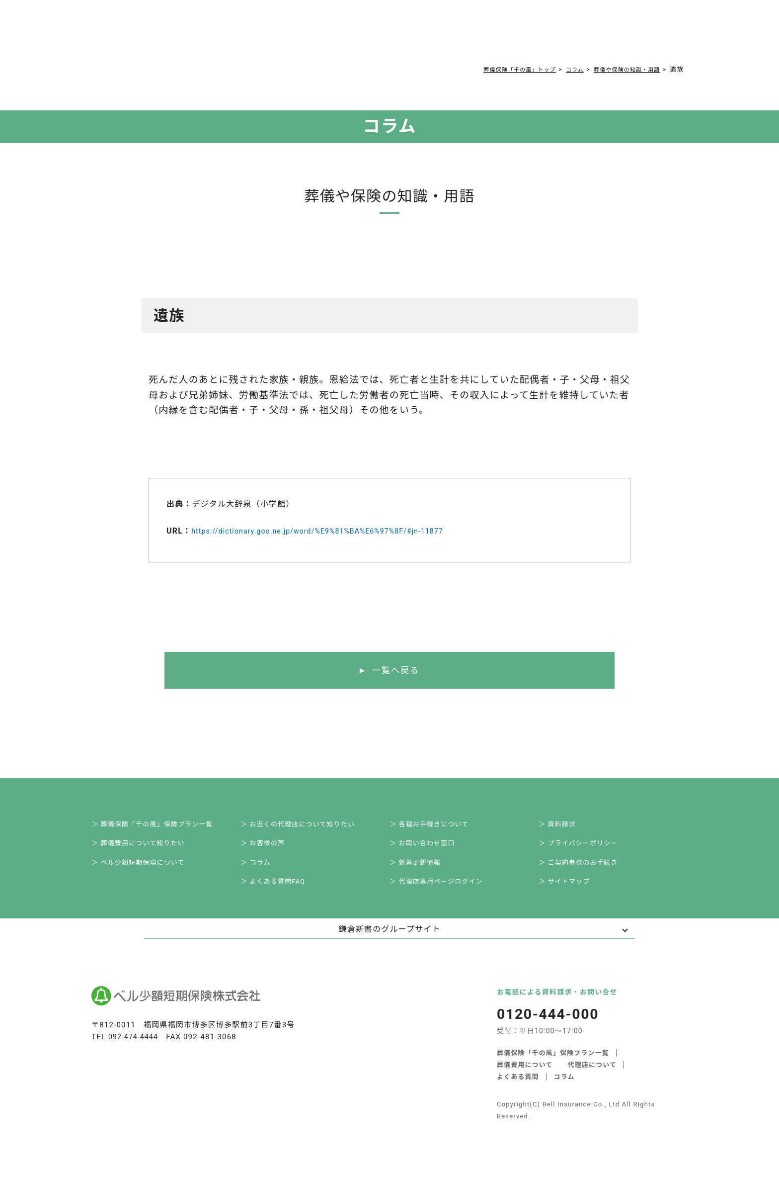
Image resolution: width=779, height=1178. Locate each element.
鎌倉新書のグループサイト (389, 941)
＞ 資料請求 (564, 826)
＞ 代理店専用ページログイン (445, 892)
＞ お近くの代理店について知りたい (307, 826)
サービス (178, 35)
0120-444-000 (573, 37)
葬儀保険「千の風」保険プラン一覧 (553, 1064)
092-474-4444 (134, 1048)
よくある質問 (329, 35)
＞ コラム (262, 870)
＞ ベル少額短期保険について (147, 870)
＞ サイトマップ (571, 892)
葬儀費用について (253, 35)
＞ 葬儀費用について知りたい (147, 848)
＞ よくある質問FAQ (280, 892)
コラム (385, 35)
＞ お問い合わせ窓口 (430, 848)
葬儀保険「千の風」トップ (499, 69)
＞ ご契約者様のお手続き (586, 870)
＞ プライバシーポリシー (586, 848)
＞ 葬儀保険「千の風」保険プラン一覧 (162, 826)
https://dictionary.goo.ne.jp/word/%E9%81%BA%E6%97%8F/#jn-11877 (333, 530)
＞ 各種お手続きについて (437, 826)
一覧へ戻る (395, 670)
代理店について (592, 1076)
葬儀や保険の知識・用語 (621, 69)
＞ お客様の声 (270, 848)
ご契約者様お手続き (453, 35)
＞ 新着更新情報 (422, 870)
